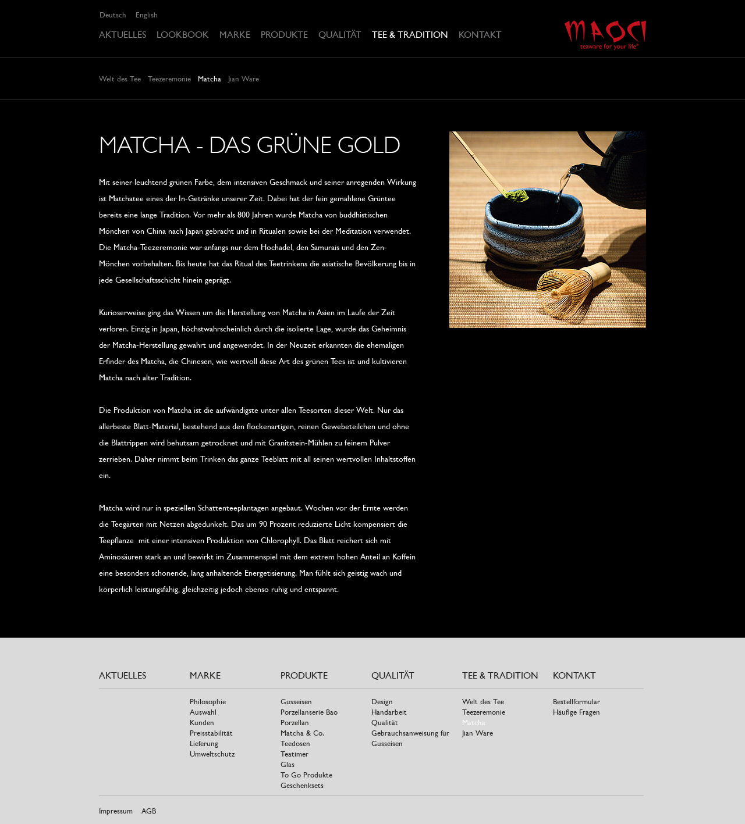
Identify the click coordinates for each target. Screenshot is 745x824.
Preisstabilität (211, 733)
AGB (148, 811)
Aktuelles (122, 34)
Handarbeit (389, 712)
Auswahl (203, 712)
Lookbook (183, 34)
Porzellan (295, 722)
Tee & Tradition (410, 34)
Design (382, 701)
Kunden (202, 722)
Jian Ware (243, 78)
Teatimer (294, 754)
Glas (288, 764)
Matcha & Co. (302, 733)
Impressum (116, 811)
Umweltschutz (212, 754)
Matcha (209, 78)
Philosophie (208, 701)
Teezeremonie (169, 78)
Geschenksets (302, 785)
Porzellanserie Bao (309, 712)
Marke (234, 34)
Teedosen (295, 743)
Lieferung (204, 743)
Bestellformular (576, 701)
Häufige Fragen (576, 712)
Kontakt (480, 34)
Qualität (339, 34)
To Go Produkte (306, 775)
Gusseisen (296, 701)
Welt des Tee (120, 78)
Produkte (284, 34)
